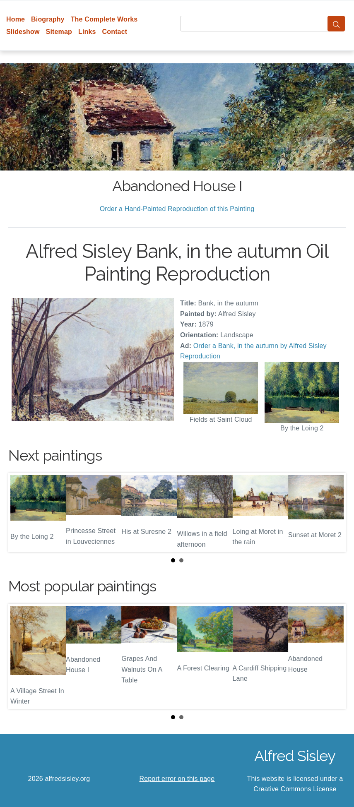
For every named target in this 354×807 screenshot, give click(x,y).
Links (87, 31)
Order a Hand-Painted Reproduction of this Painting (177, 208)
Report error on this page (177, 778)
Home (15, 19)
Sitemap (59, 31)
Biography (48, 19)
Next (333, 512)
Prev (21, 512)
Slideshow (23, 31)
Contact (115, 31)
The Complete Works (104, 19)
